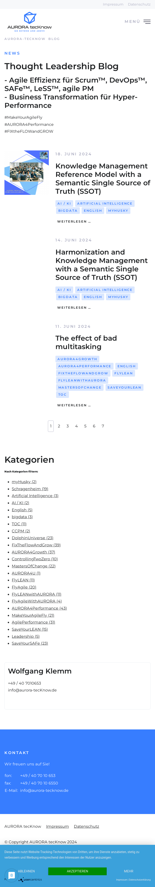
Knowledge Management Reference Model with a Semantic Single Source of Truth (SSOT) (102, 179)
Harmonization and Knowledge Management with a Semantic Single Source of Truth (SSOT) (101, 265)
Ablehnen (26, 871)
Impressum (113, 4)
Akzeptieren (77, 871)
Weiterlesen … (73, 221)
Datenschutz (139, 4)
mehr (128, 871)
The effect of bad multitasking (86, 342)
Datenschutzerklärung (140, 880)
